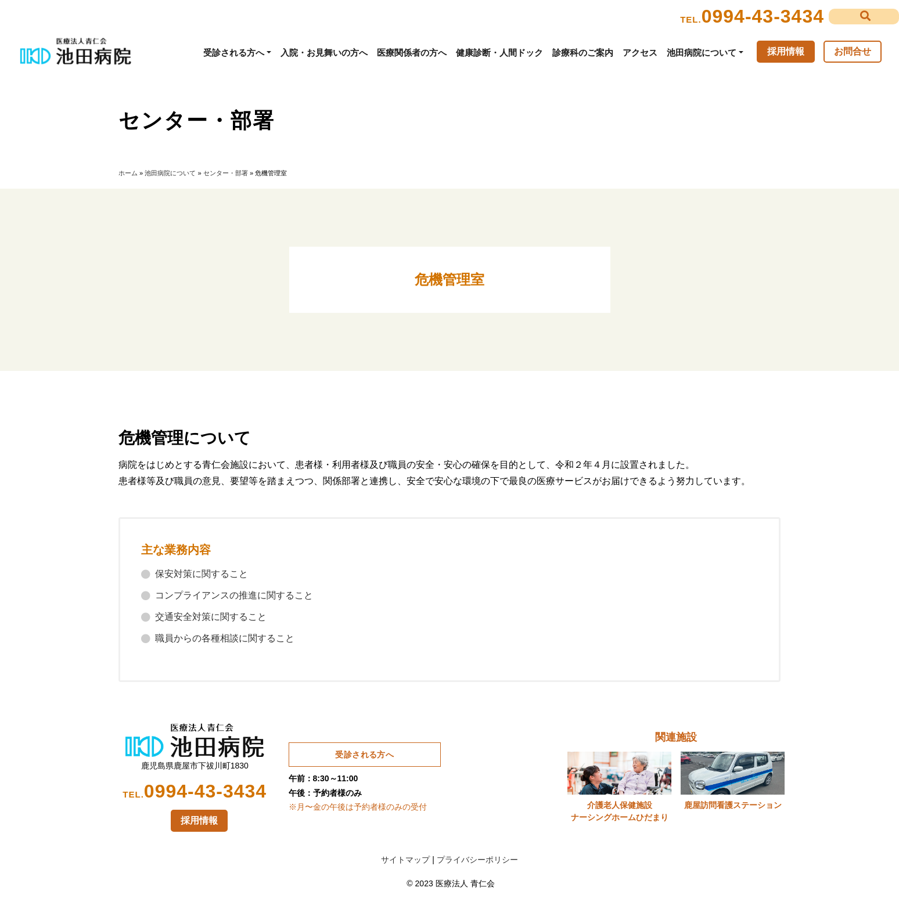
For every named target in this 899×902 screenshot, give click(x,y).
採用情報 (785, 51)
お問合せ (852, 51)
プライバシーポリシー (477, 859)
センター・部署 (225, 172)
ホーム (128, 172)
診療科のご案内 (582, 52)
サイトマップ (405, 859)
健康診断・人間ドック (499, 52)
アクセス (640, 52)
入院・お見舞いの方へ (324, 52)
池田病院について (701, 52)
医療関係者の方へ (412, 52)
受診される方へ (233, 52)
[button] (864, 16)
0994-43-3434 (763, 16)
